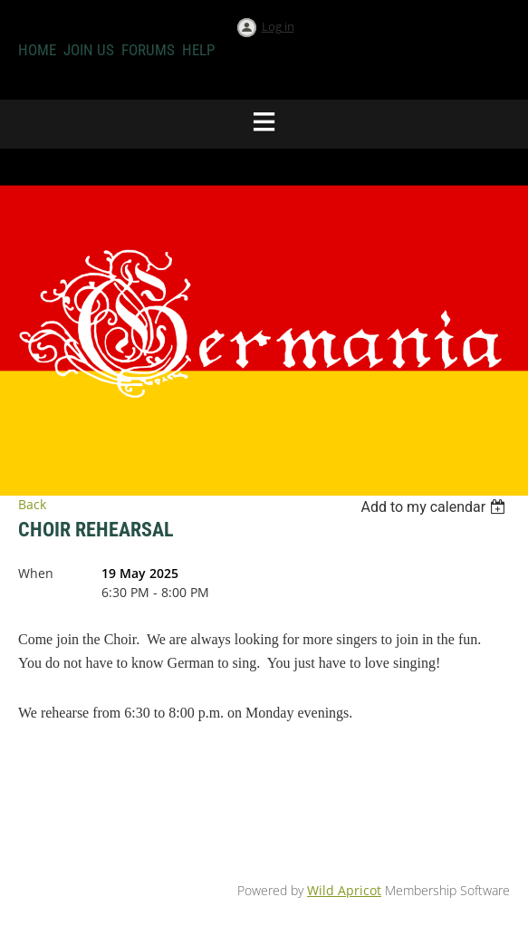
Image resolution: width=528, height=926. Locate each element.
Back (32, 504)
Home (37, 50)
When (35, 573)
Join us (88, 50)
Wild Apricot (344, 890)
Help (198, 50)
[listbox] (435, 507)
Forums (148, 50)
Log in (278, 26)
